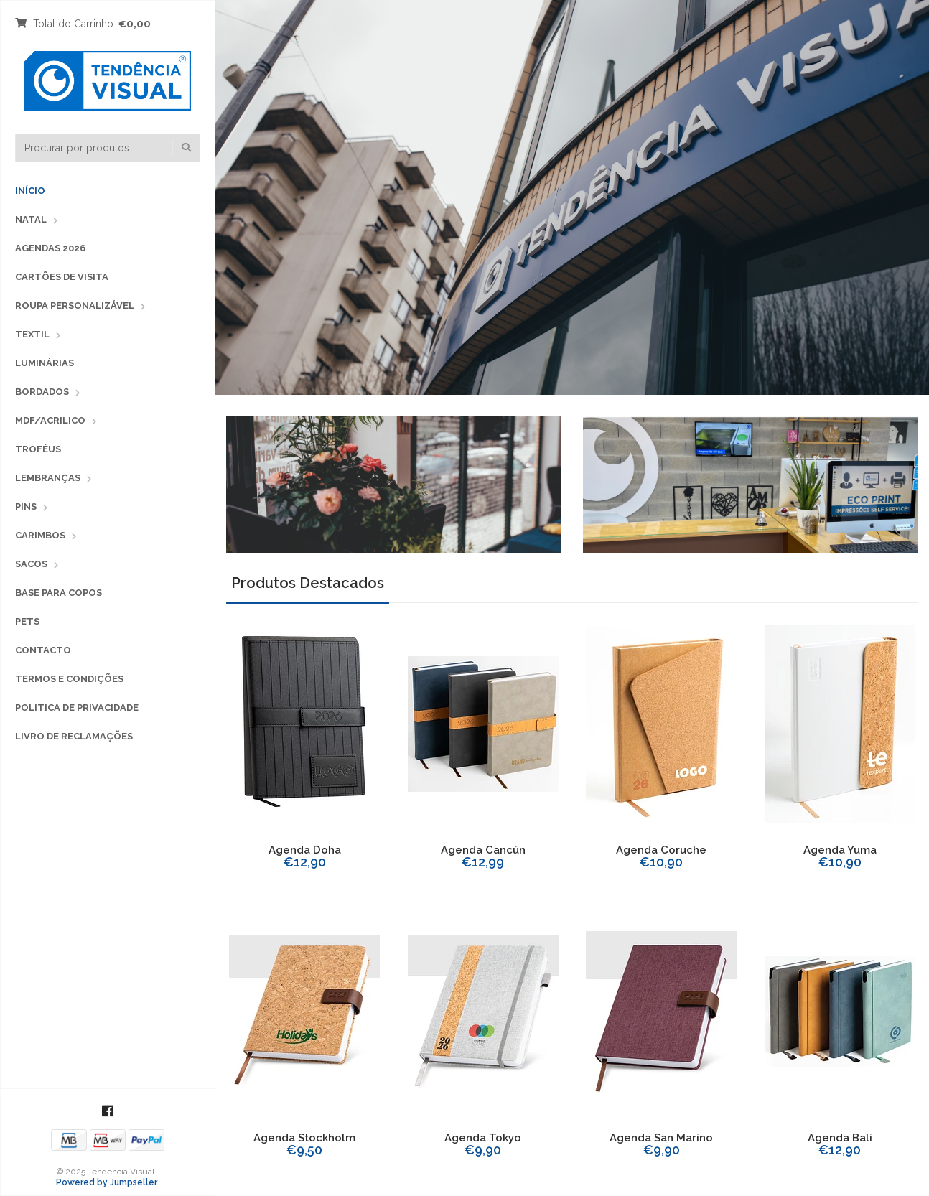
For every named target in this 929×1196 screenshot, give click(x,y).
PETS (27, 621)
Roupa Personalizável (74, 305)
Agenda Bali (840, 1137)
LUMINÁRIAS (44, 363)
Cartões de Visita (61, 276)
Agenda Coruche (661, 850)
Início (30, 190)
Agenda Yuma (840, 850)
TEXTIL (32, 334)
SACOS (31, 564)
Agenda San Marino (661, 1137)
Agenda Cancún (483, 850)
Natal (31, 219)
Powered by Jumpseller (106, 1182)
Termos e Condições (69, 678)
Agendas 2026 (50, 248)
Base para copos (58, 592)
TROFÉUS (38, 449)
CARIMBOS (40, 535)
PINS (26, 506)
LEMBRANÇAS (47, 477)
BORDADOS (42, 391)
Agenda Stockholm (304, 1137)
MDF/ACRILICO (50, 420)
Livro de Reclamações (74, 736)
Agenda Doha (305, 850)
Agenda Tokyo (482, 1137)
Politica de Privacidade (77, 707)
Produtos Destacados (307, 583)
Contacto (43, 650)
